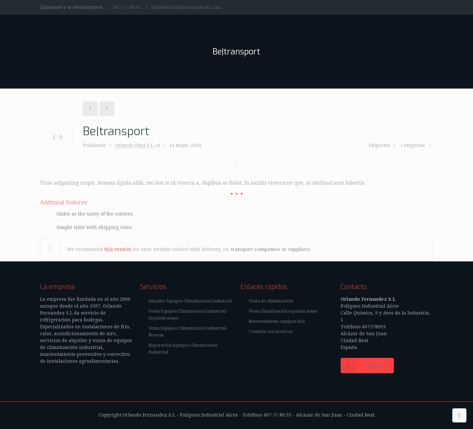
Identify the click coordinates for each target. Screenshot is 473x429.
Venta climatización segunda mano (283, 311)
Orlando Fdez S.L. (135, 145)
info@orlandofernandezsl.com (186, 7)
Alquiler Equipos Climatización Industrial (190, 300)
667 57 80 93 (127, 7)
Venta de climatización (271, 300)
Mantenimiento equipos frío (277, 321)
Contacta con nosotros (270, 331)
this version (118, 249)
